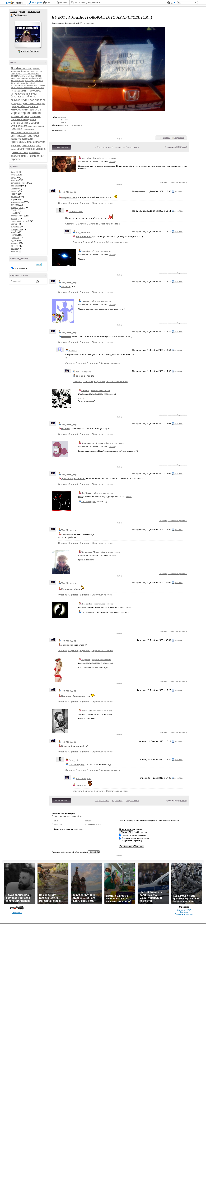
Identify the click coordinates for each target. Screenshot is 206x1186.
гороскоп (15, 246)
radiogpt (32, 83)
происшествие (36, 141)
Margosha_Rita (88, 158)
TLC (80, 497)
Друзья (22, 11)
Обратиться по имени (102, 203)
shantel (42, 85)
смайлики (78, 829)
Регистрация (37, 2)
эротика (15, 156)
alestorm (36, 68)
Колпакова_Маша (90, 552)
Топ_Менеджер (68, 192)
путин (14, 145)
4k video (16, 68)
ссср (20, 148)
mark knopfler (30, 81)
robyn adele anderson (30, 85)
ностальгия (18, 132)
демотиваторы (31, 103)
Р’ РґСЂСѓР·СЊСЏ (30, 51)
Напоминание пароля (92, 824)
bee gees (26, 71)
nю (12, 83)
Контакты (184, 912)
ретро (21, 145)
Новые (183, 147)
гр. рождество (16, 104)
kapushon (19, 78)
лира (13, 119)
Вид (173, 3)
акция (25, 90)
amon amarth (17, 71)
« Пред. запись (102, 147)
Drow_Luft (86, 711)
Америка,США (17, 207)
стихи (26, 148)
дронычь (85, 301)
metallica (39, 80)
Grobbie (85, 390)
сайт (38, 145)
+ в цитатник (88, 23)
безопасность (19, 96)
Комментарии (34, 11)
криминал (35, 116)
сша (32, 148)
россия (30, 145)
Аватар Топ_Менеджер (27, 34)
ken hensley (27, 78)
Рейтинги (63, 2)
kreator (35, 78)
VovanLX (85, 251)
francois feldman (29, 76)
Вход (48, 2)
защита (29, 106)
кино (14, 116)
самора (13, 149)
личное (20, 119)
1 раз (64, 130)
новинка (16, 129)
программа (27, 138)
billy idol (19, 73)
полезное (16, 138)
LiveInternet (15, 3)
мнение (15, 122)
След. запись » (132, 147)
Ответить (163, 182)
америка (35, 90)
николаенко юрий (36, 126)
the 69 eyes (16, 88)
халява (23, 152)
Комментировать (61, 147)
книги (26, 116)
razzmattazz (16, 85)
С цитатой (172, 182)
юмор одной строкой (20, 221)
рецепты (14, 251)
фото (14, 152)
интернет (24, 112)
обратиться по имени (107, 158)
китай (20, 116)
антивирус (17, 93)
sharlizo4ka (86, 493)
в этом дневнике (20, 268)
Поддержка (168, 2)
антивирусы (30, 93)
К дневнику (117, 147)
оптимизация (32, 132)
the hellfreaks (26, 88)
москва (24, 123)
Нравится (166, 138)
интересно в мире (19, 183)
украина (40, 148)
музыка (33, 122)
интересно (18, 109)
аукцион (14, 248)
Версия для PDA (184, 910)
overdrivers (18, 83)
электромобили (34, 153)
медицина (30, 119)
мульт (14, 125)
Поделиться (179, 138)
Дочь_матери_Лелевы (92, 443)
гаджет (14, 240)
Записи (13, 11)
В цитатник (182, 182)
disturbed (27, 73)
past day (25, 83)
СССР (13, 210)
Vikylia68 (85, 659)
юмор (24, 155)
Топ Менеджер (11, 15)
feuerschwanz (17, 76)
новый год (28, 129)
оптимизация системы (25, 135)
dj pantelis (35, 73)
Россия (14, 194)
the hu (34, 88)
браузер (15, 100)
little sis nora (19, 81)
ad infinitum (26, 68)
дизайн (20, 106)
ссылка (112, 162)
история (36, 112)
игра (35, 106)
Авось (77, 2)
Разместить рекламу (184, 914)
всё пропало (38, 99)
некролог (22, 126)
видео (25, 99)
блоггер (31, 96)
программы (19, 141)
